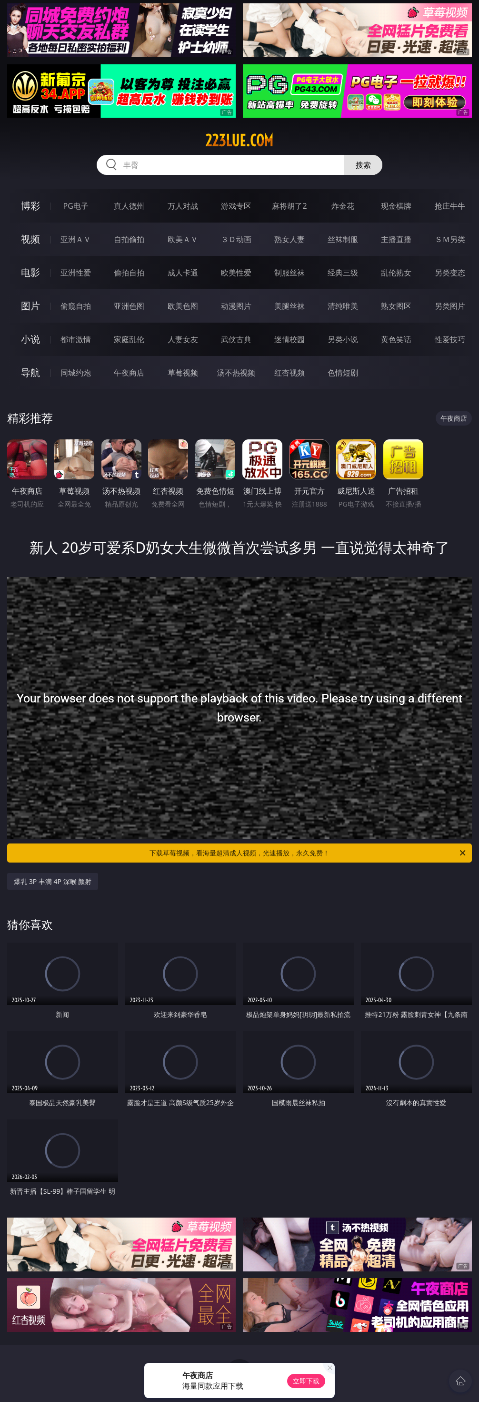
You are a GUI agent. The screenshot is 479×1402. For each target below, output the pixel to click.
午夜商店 (129, 372)
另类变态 (450, 272)
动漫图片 (236, 306)
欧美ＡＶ (183, 239)
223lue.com (239, 140)
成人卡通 (183, 272)
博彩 (30, 205)
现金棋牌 (396, 206)
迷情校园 (289, 339)
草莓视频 (183, 372)
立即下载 (306, 1380)
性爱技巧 (450, 339)
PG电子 (76, 206)
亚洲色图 (129, 306)
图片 (30, 305)
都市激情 (75, 339)
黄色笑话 (396, 339)
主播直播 (396, 239)
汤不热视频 (236, 372)
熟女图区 (396, 306)
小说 (30, 339)
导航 (30, 372)
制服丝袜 (289, 272)
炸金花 (342, 206)
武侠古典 (236, 339)
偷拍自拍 (129, 272)
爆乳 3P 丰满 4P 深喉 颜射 (52, 881)
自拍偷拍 (129, 239)
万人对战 (183, 206)
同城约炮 (75, 372)
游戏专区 (236, 206)
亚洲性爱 (75, 272)
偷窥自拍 (75, 306)
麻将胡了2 (289, 206)
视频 (30, 239)
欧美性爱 (236, 272)
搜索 (363, 165)
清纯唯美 (343, 306)
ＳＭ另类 (450, 239)
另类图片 (450, 306)
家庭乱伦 (129, 339)
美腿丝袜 (289, 306)
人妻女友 (183, 339)
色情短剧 (343, 372)
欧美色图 (183, 306)
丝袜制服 (343, 239)
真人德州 (129, 206)
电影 (30, 272)
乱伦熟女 (396, 272)
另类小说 (343, 339)
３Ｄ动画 (236, 239)
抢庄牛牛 (450, 206)
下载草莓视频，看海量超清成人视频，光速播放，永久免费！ (308, 853)
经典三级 (343, 272)
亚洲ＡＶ (75, 239)
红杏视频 (289, 372)
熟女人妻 (289, 239)
